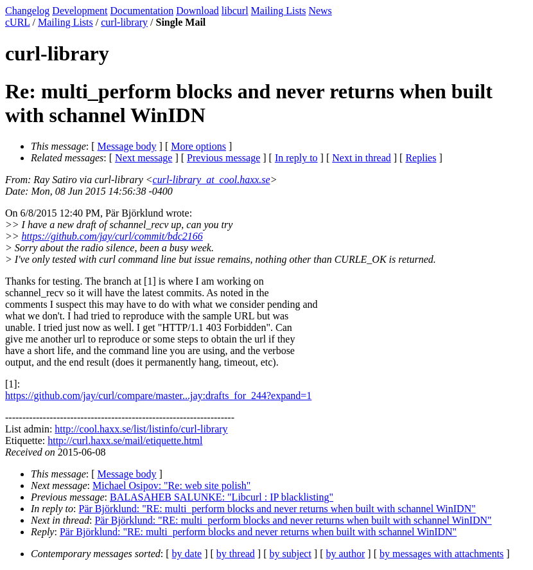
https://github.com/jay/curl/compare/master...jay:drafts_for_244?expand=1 (158, 395)
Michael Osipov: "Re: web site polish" (171, 485)
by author (345, 553)
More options (198, 146)
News (319, 10)
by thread (235, 553)
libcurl (235, 10)
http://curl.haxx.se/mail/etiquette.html (125, 440)
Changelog (27, 10)
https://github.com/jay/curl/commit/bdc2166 (112, 236)
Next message (143, 157)
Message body (127, 146)
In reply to (296, 157)
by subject (290, 553)
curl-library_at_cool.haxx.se (211, 179)
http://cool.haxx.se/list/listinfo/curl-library (141, 428)
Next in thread (361, 157)
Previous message (223, 157)
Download (197, 10)
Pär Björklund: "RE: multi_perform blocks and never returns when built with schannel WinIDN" (277, 508)
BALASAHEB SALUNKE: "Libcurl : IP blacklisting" (221, 497)
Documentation (142, 10)
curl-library (124, 22)
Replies (420, 157)
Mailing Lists (278, 10)
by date (187, 553)
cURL (17, 22)
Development (79, 10)
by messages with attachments (441, 553)
